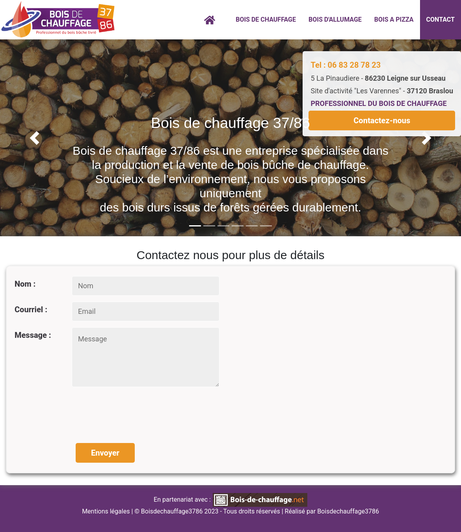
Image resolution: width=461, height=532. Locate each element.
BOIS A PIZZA (394, 19)
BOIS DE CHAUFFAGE (266, 19)
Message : (33, 335)
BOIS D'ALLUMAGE (335, 19)
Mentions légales (106, 511)
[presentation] (133, 411)
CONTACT (440, 19)
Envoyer (105, 453)
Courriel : (31, 309)
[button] (34, 137)
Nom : (25, 284)
